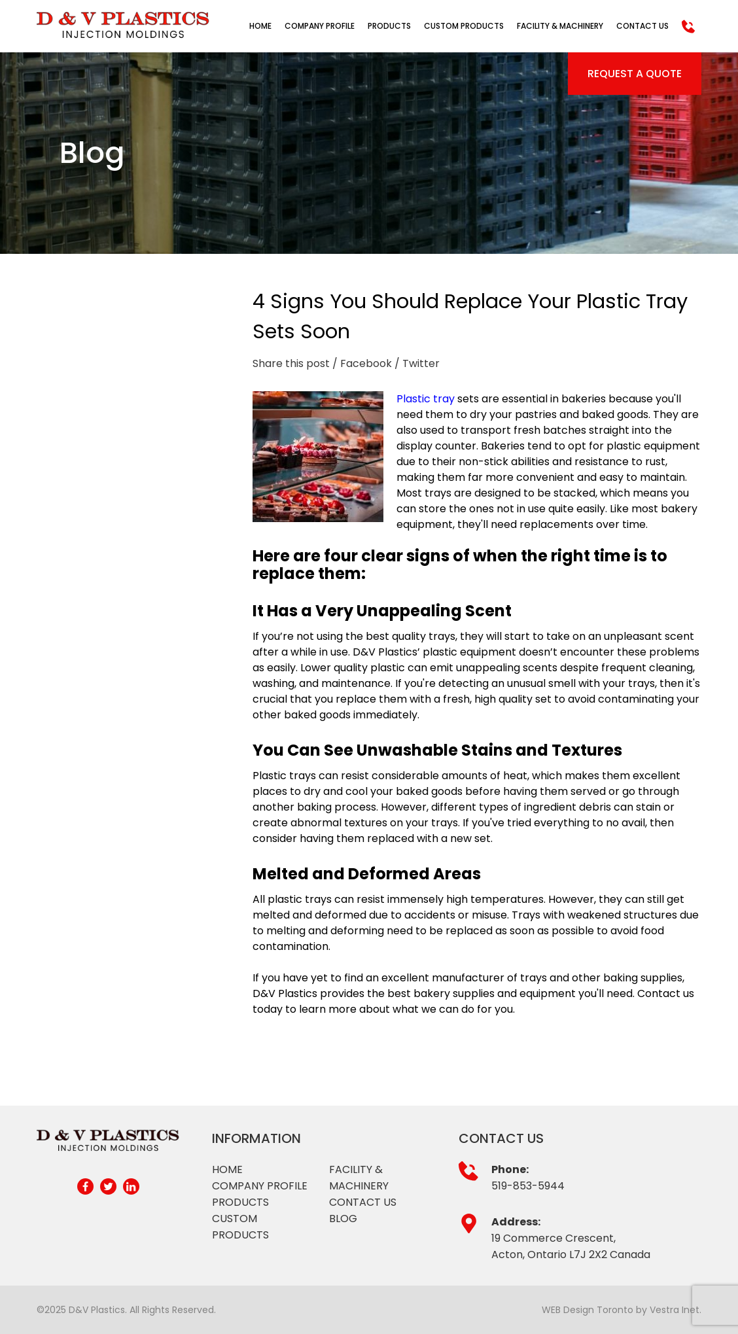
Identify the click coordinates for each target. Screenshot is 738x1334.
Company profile (260, 1185)
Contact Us (642, 25)
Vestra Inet (674, 1309)
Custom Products (464, 25)
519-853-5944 (528, 1185)
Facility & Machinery (560, 25)
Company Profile (320, 25)
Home (260, 25)
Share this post (291, 363)
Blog (343, 1218)
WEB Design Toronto (587, 1309)
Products (389, 25)
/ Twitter (417, 363)
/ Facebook (362, 363)
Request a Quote (635, 73)
